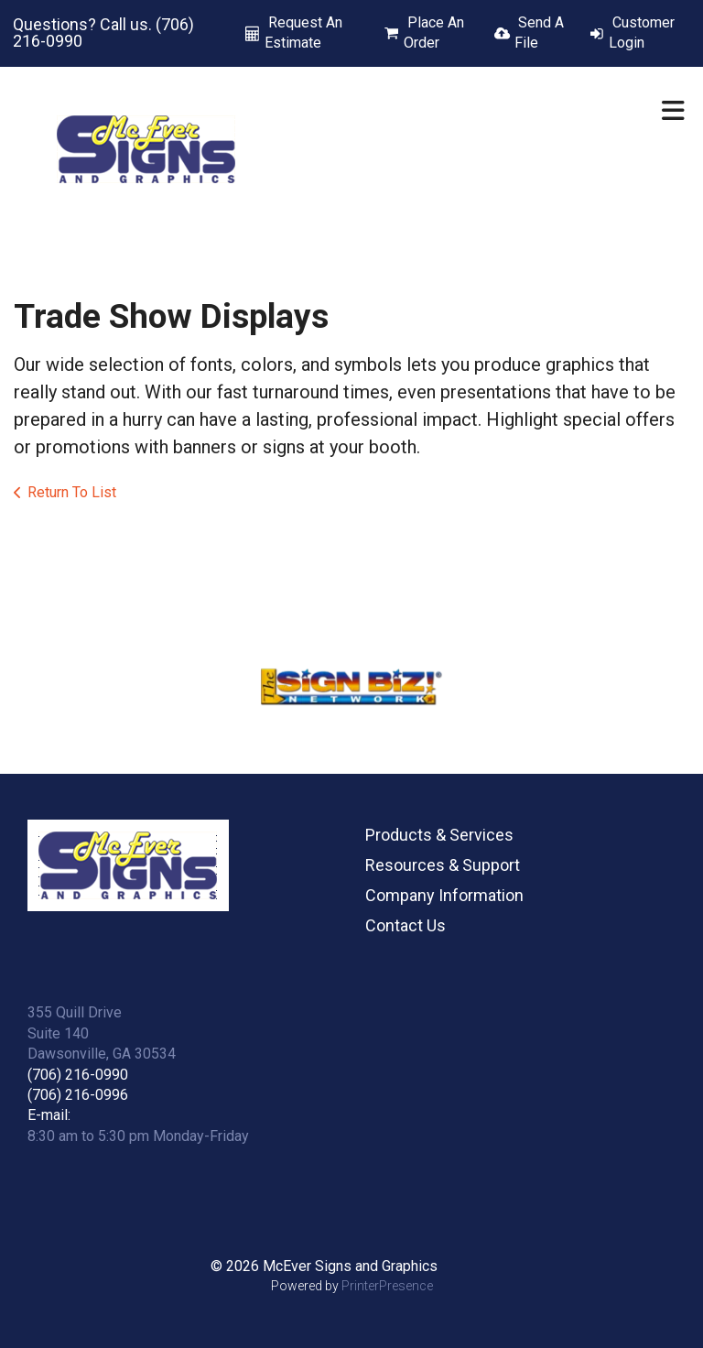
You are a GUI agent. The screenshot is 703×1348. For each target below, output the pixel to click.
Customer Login (642, 32)
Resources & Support (442, 865)
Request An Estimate (303, 32)
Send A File (539, 32)
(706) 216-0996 (77, 1094)
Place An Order (434, 32)
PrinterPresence (387, 1285)
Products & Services (439, 834)
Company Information (444, 895)
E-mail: (48, 1115)
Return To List (71, 492)
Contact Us (405, 925)
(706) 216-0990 (77, 1074)
